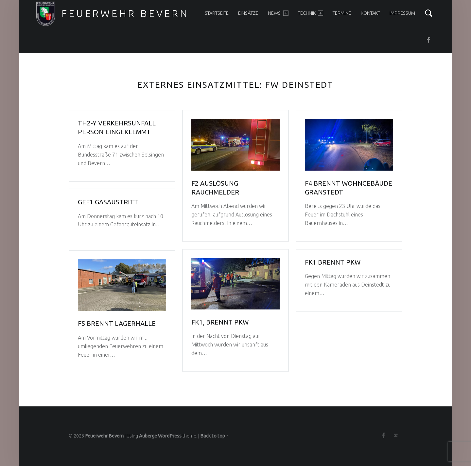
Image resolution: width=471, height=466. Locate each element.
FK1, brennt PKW (220, 322)
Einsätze (248, 13)
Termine (342, 13)
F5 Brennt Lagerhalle (117, 323)
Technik (310, 13)
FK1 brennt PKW (332, 262)
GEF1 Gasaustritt (108, 202)
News (278, 13)
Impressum (402, 13)
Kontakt (370, 13)
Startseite (217, 13)
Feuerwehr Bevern (125, 13)
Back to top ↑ (214, 435)
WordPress (170, 435)
